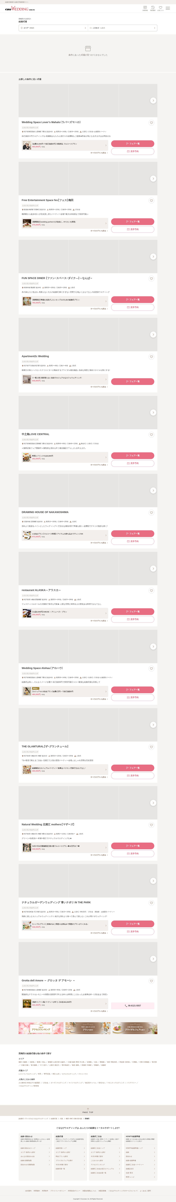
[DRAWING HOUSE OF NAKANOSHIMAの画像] (88, 490)
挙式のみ (102, 1083)
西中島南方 (66, 1065)
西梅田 (96, 1065)
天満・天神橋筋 (144, 1062)
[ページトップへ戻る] (88, 1110)
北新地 (32, 1062)
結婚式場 (54, 1119)
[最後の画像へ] (153, 100)
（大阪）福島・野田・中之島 (75, 1062)
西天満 (154, 1062)
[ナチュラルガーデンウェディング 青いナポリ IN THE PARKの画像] (88, 880)
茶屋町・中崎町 (87, 1065)
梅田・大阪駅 (23, 1062)
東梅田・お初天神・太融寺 (56, 1062)
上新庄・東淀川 (54, 1065)
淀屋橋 (89, 1062)
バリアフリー (131, 1083)
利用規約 (37, 1191)
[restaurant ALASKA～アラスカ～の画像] (88, 568)
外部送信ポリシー (74, 1191)
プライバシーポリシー (58, 1191)
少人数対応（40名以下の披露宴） (29, 1083)
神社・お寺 (56, 1074)
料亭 (39, 1074)
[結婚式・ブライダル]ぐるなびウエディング (33, 1119)
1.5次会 (45, 1083)
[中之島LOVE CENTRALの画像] (88, 412)
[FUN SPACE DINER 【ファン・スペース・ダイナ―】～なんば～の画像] (88, 256)
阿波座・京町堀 (125, 1062)
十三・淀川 (43, 1065)
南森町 (103, 1065)
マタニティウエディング (115, 1083)
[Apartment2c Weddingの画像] (88, 334)
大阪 (61, 1119)
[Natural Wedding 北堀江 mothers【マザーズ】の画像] (88, 803)
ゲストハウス (83, 1074)
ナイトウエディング (76, 1083)
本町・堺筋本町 (112, 1062)
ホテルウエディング (69, 1074)
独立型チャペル (90, 1083)
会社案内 (28, 1191)
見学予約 (133, 151)
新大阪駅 (34, 1065)
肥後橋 (102, 1062)
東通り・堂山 (41, 1062)
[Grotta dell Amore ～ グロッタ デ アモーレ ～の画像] (88, 958)
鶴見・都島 (75, 1065)
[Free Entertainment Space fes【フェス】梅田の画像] (88, 178)
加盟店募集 (102, 1191)
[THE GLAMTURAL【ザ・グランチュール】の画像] (88, 725)
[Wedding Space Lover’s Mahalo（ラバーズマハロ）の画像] (88, 100)
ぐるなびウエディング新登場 (29, 1086)
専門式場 (47, 1074)
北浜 (95, 1062)
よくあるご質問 (145, 1191)
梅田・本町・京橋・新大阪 (74, 1119)
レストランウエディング (27, 1074)
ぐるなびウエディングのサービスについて (123, 1191)
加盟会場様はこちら (89, 1191)
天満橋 (134, 1062)
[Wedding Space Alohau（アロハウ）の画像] (88, 646)
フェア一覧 (133, 143)
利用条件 (45, 1191)
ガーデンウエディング (58, 1083)
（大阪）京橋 (24, 1065)
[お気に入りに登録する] (151, 123)
